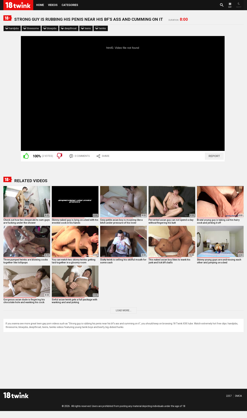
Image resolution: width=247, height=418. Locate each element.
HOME (40, 5)
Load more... (123, 310)
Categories (70, 5)
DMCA (238, 396)
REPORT (214, 156)
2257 (229, 396)
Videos (53, 5)
